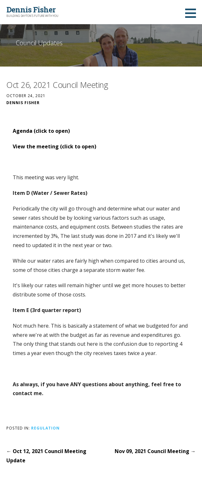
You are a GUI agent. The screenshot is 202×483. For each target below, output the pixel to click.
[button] (193, 13)
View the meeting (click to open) (54, 146)
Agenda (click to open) (41, 130)
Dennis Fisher (31, 9)
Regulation (45, 427)
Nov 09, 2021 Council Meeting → (155, 451)
